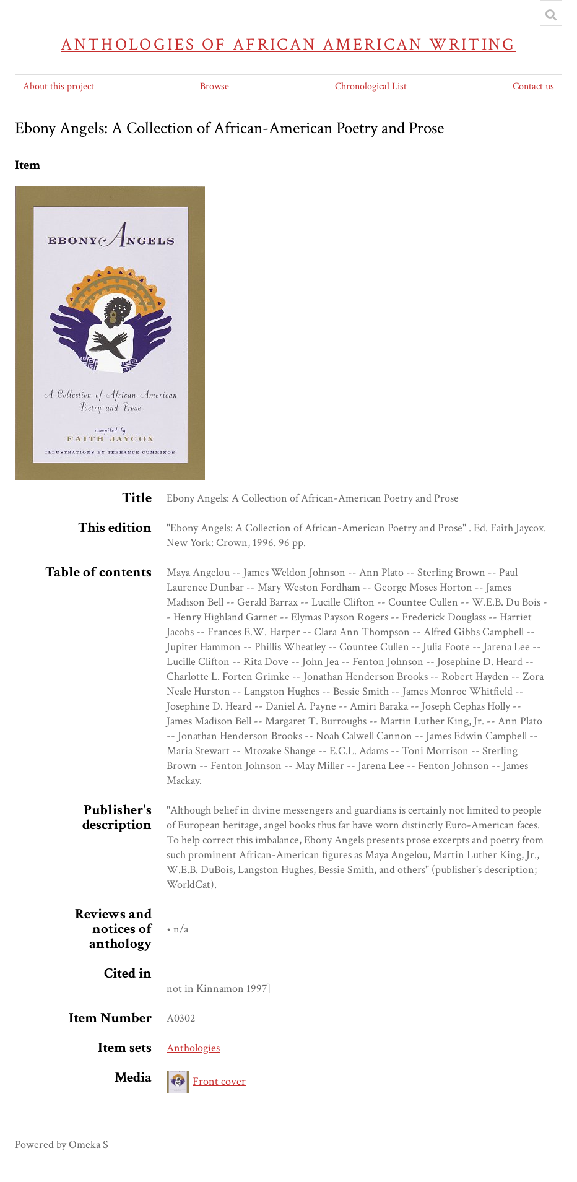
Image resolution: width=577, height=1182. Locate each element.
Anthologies (193, 1048)
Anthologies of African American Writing (288, 44)
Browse (214, 86)
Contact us (533, 86)
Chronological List (371, 86)
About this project (58, 86)
